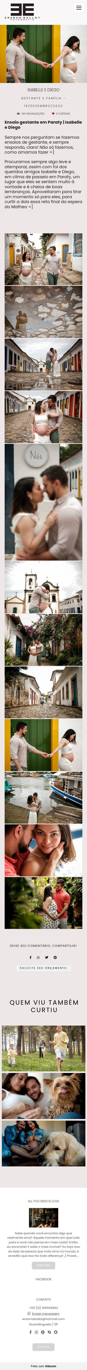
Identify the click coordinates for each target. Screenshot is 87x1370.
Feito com (43, 1366)
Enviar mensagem (45, 1313)
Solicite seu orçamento (43, 968)
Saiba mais (43, 1265)
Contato (43, 1347)
